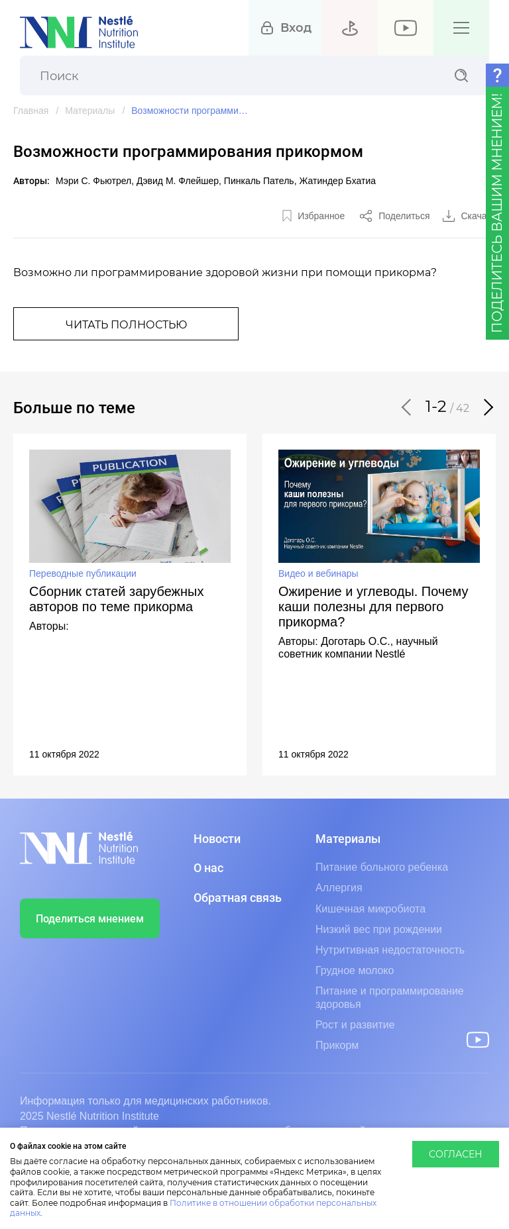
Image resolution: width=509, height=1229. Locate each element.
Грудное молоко (354, 970)
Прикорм (337, 1045)
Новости (217, 839)
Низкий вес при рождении (378, 929)
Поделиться (403, 216)
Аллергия (339, 887)
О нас (208, 868)
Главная (30, 110)
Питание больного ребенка (381, 867)
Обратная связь (238, 898)
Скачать (478, 216)
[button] (407, 407)
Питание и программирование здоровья (389, 997)
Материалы (90, 110)
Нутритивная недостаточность (390, 950)
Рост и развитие (355, 1024)
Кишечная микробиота (370, 908)
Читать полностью (126, 325)
